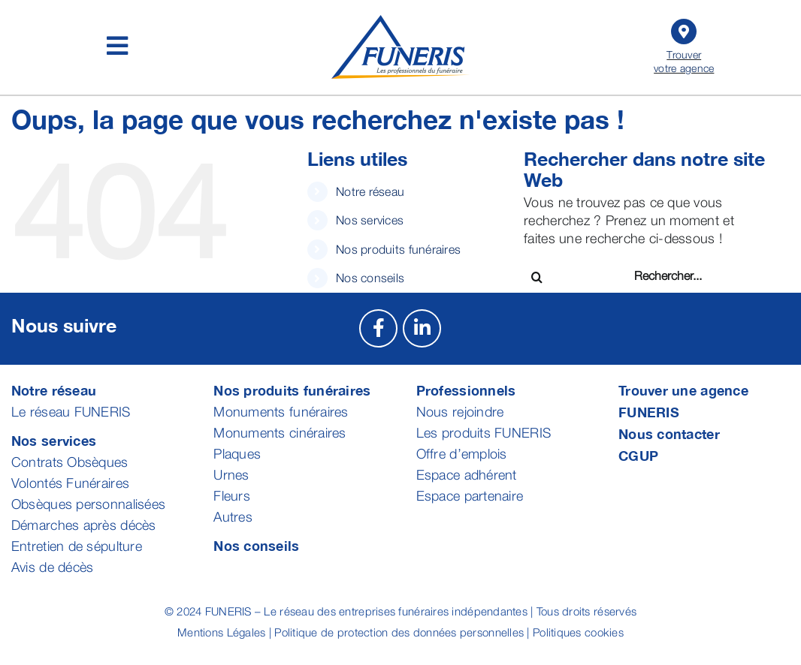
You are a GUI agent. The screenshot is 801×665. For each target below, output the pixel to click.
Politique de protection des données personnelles (399, 632)
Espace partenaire (470, 496)
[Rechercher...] (688, 276)
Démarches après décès (83, 525)
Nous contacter (669, 434)
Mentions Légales (221, 632)
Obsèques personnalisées (88, 504)
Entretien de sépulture (76, 546)
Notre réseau (370, 191)
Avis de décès (52, 567)
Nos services (370, 220)
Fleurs (231, 496)
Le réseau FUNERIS (71, 412)
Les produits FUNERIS (483, 433)
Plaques (237, 454)
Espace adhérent (466, 475)
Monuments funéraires (280, 412)
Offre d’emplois (461, 454)
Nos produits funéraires (398, 249)
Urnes (231, 475)
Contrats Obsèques (69, 462)
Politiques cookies (578, 632)
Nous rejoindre (460, 412)
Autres (232, 517)
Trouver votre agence (684, 44)
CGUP (638, 455)
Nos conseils (370, 277)
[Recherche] (537, 277)
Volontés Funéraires (70, 483)
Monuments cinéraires (279, 433)
